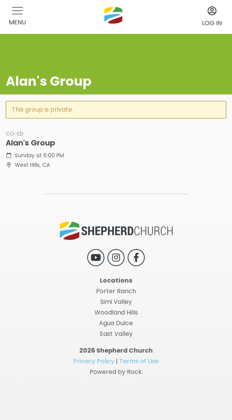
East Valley (116, 333)
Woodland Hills (116, 312)
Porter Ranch (116, 291)
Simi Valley (116, 301)
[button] (17, 17)
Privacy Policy (93, 361)
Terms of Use (139, 361)
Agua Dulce (116, 323)
